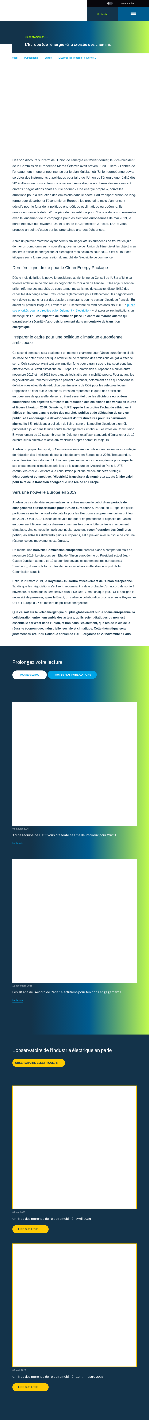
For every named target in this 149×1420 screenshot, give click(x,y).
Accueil (13, 58)
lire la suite (17, 843)
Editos (48, 58)
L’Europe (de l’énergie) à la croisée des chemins (78, 58)
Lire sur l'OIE (30, 1229)
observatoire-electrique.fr (38, 1062)
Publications (31, 58)
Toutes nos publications (72, 674)
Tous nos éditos (29, 675)
